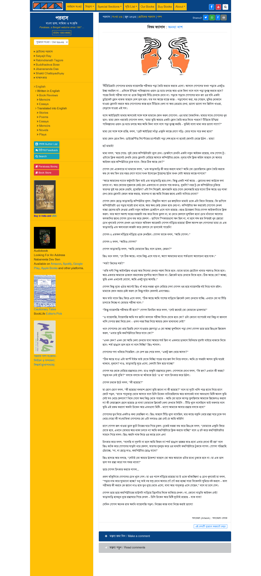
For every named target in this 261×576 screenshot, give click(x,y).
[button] (165, 536)
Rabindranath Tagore (49, 60)
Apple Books (49, 268)
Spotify (67, 264)
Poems (43, 117)
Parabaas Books (46, 166)
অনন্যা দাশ (175, 27)
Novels (43, 130)
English (40, 87)
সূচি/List (130, 7)
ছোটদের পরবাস (44, 52)
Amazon (56, 264)
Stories (43, 113)
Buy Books (165, 7)
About (179, 7)
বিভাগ (88, 7)
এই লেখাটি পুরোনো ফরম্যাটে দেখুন (210, 526)
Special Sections (108, 7)
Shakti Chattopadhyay (50, 73)
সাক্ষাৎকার (41, 78)
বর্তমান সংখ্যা (74, 7)
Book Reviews (48, 95)
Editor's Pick (54, 314)
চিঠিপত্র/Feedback (47, 150)
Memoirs (44, 100)
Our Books (147, 7)
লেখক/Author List (46, 144)
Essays (44, 104)
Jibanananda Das (47, 69)
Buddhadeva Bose (48, 65)
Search (41, 156)
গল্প (159, 17)
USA (54, 215)
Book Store (43, 172)
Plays (42, 134)
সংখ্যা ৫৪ (117, 17)
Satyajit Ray (43, 56)
